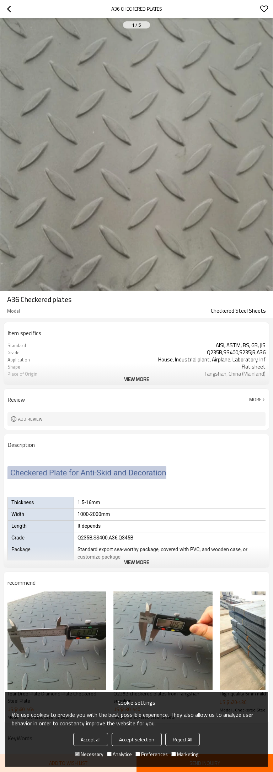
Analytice (119, 754)
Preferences (151, 754)
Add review (30, 419)
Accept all (91, 739)
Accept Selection (136, 739)
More (255, 399)
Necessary (89, 754)
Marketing (184, 754)
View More (136, 379)
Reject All (182, 739)
